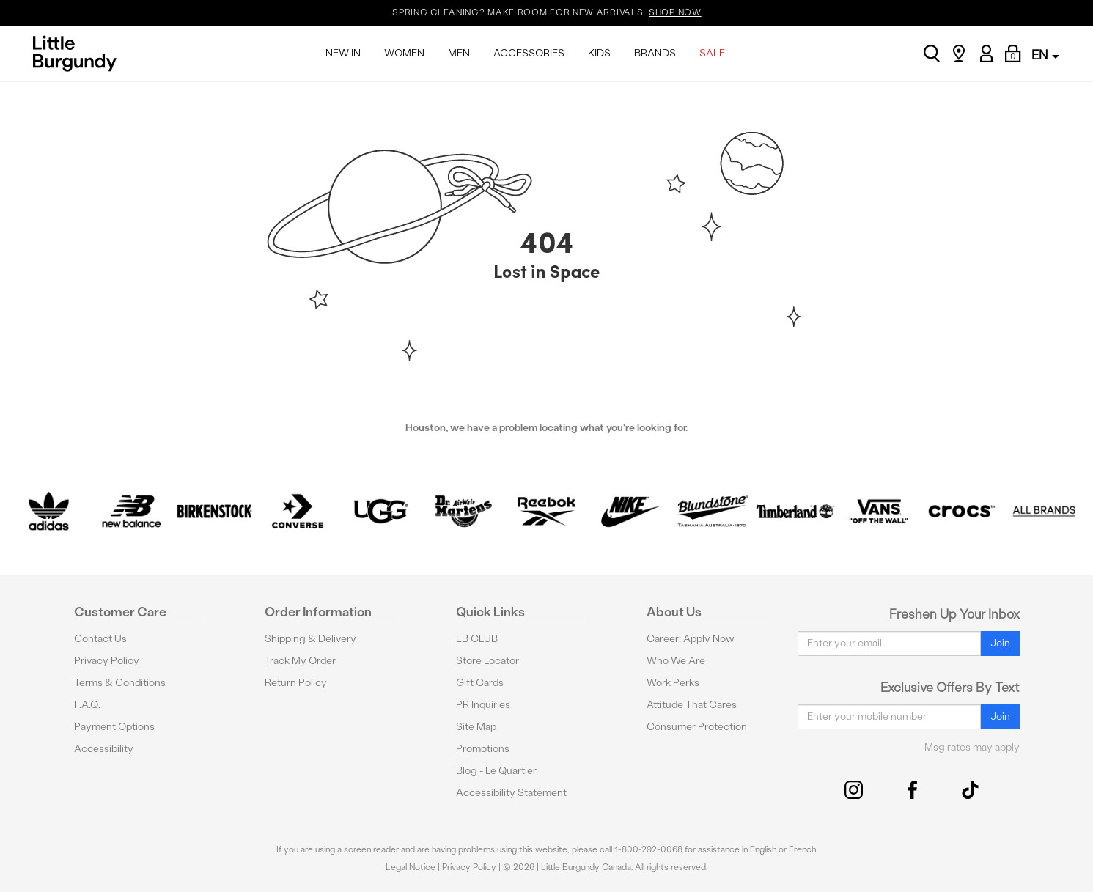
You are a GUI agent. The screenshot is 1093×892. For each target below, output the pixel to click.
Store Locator (487, 661)
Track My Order (300, 661)
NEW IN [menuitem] (343, 53)
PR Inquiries (483, 705)
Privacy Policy (106, 661)
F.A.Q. (87, 705)
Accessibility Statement (511, 792)
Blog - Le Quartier (496, 770)
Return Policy (296, 683)
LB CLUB (477, 639)
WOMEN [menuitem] (404, 53)
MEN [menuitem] (459, 53)
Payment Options (114, 726)
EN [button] (1045, 54)
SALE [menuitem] (712, 53)
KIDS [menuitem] (599, 53)
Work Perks (673, 683)
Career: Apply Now (691, 639)
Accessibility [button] (103, 748)
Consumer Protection (697, 726)
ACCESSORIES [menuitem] (528, 53)
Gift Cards (480, 683)
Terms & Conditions (120, 683)
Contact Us (100, 639)
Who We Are (676, 661)
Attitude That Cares (692, 705)
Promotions (482, 748)
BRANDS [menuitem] (655, 53)
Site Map (476, 726)
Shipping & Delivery (310, 639)
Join (1000, 643)
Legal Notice (410, 867)
